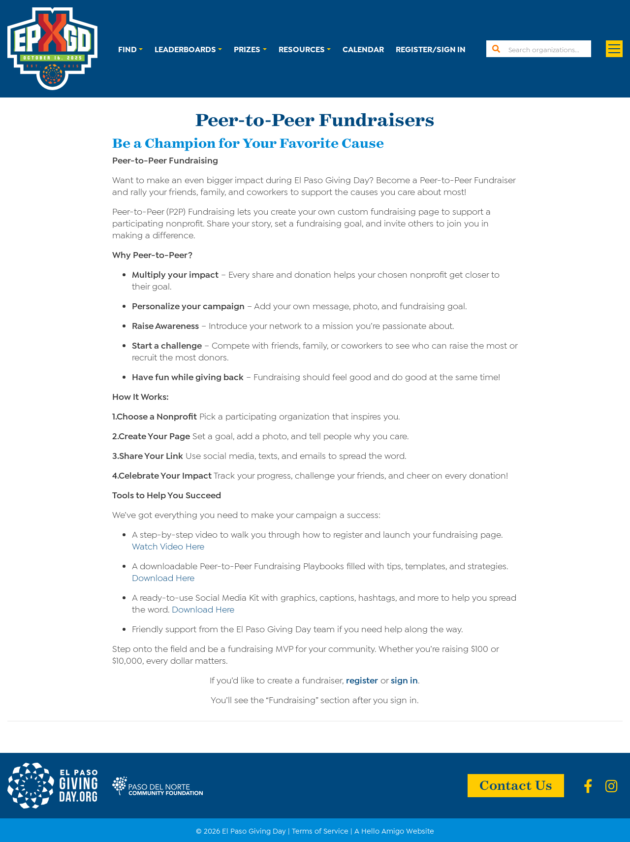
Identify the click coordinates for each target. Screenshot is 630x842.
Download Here (163, 577)
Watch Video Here (168, 545)
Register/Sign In (431, 48)
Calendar (363, 48)
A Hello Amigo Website (394, 830)
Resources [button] (302, 48)
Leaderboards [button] (185, 48)
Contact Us (515, 784)
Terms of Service (320, 830)
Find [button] (127, 48)
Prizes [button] (247, 48)
